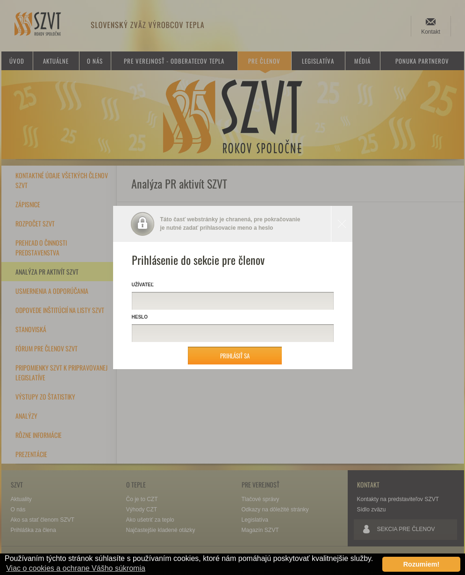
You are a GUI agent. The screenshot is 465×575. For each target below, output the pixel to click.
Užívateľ (143, 284)
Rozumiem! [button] (421, 564)
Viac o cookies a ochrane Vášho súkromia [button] (75, 568)
